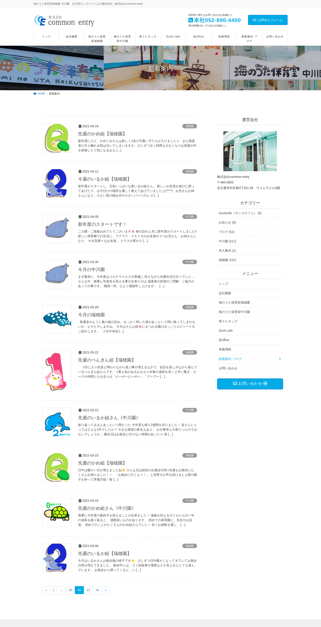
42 (97, 590)
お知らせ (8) (227, 222)
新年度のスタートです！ (102, 224)
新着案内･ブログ (230, 359)
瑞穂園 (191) (227, 260)
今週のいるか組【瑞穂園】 (105, 179)
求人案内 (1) (227, 250)
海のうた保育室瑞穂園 (234, 302)
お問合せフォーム (268, 20)
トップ (223, 284)
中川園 (190, 216)
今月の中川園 (91, 269)
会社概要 (225, 293)
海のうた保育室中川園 (234, 312)
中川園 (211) (227, 241)
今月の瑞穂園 (91, 314)
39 (70, 590)
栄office (224, 340)
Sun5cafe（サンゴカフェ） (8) (240, 213)
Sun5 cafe (226, 330)
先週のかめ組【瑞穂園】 (102, 133)
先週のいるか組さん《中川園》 (109, 417)
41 (88, 590)
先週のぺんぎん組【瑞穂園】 (107, 360)
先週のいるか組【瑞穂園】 (105, 553)
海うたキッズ (228, 321)
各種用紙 (225, 349)
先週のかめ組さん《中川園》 (107, 508)
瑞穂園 (190, 126)
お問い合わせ (228, 368)
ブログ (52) (227, 232)
